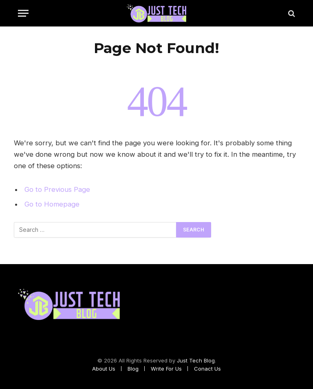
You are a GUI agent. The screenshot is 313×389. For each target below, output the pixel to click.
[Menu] (23, 13)
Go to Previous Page (57, 189)
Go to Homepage (51, 204)
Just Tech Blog (196, 360)
